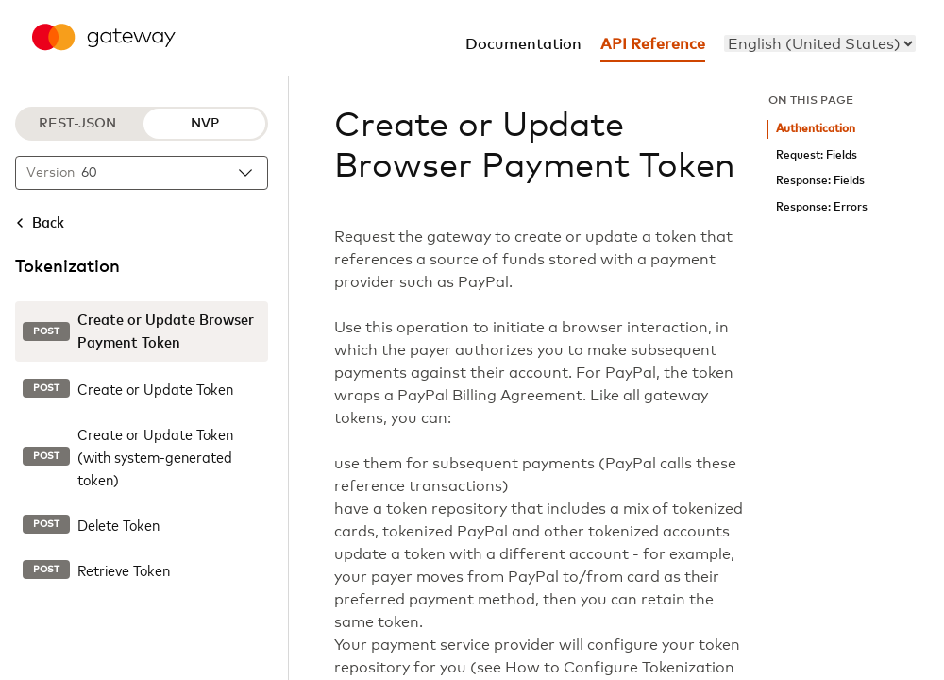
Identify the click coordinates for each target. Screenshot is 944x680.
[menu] (820, 43)
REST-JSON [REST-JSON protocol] (77, 123)
